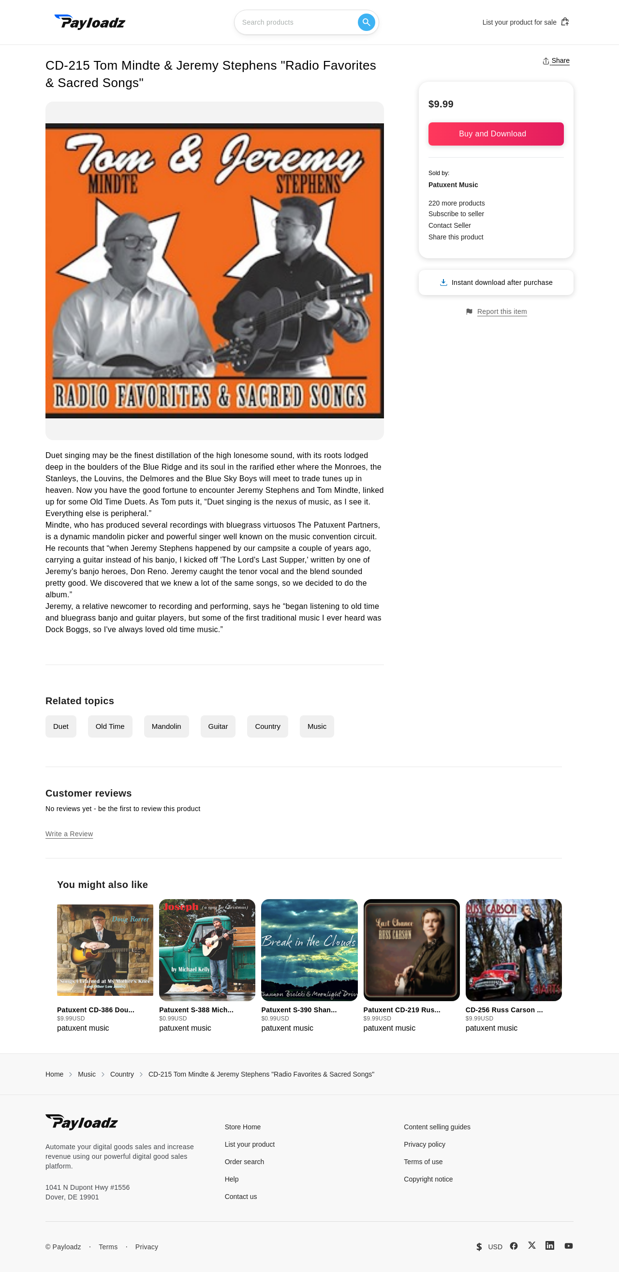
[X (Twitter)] (532, 1245)
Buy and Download (496, 134)
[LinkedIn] (549, 1245)
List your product (250, 1144)
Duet (61, 726)
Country (267, 726)
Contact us (241, 1196)
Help (232, 1179)
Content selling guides (437, 1127)
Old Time (110, 726)
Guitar (218, 726)
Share (556, 60)
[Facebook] (513, 1246)
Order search (245, 1162)
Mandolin (166, 726)
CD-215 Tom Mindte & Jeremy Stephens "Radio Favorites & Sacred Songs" (261, 1074)
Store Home (243, 1127)
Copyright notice (428, 1179)
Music (317, 726)
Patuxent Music (453, 185)
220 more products (456, 203)
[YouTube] (569, 1246)
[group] (105, 966)
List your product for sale (526, 22)
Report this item (496, 312)
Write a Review (69, 834)
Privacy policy (424, 1144)
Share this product (456, 237)
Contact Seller (449, 225)
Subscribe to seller (456, 214)
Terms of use (423, 1162)
